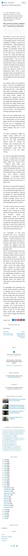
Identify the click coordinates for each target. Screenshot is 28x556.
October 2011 (7, 499)
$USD (5, 438)
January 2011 (7, 515)
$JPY (21, 441)
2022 (5, 474)
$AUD (22, 446)
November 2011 (8, 497)
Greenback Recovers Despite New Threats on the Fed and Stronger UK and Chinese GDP (17, 414)
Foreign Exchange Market (9, 452)
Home (4, 12)
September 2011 (8, 501)
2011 (5, 494)
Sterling (16, 446)
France (19, 14)
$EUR (5, 441)
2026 (5, 467)
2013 (5, 490)
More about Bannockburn (14, 373)
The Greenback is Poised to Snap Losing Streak (16, 420)
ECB (10, 14)
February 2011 (7, 513)
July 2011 (6, 504)
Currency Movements (8, 32)
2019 (5, 480)
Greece (5, 16)
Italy (22, 16)
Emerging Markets (8, 446)
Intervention (17, 16)
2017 (5, 483)
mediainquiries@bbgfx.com (14, 385)
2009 (5, 519)
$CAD (5, 449)
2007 (5, 522)
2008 (5, 521)
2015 (5, 487)
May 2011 (6, 508)
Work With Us (4, 546)
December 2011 (8, 495)
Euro (16, 14)
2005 (5, 526)
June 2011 (6, 506)
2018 (5, 482)
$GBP (15, 444)
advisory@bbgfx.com (16, 397)
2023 (5, 473)
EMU (13, 14)
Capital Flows (12, 12)
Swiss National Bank (8, 17)
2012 (5, 492)
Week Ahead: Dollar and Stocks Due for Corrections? (16, 407)
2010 (5, 517)
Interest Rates (11, 16)
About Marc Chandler (6, 544)
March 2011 (7, 511)
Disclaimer (4, 548)
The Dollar (15, 17)
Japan (10, 438)
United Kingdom (7, 455)
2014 (5, 489)
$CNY (18, 457)
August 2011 (7, 502)
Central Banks (12, 449)
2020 (5, 478)
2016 (5, 485)
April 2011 (6, 510)
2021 (5, 476)
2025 (5, 469)
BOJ (7, 12)
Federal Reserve (7, 444)
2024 (5, 471)
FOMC (13, 457)
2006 (5, 524)
